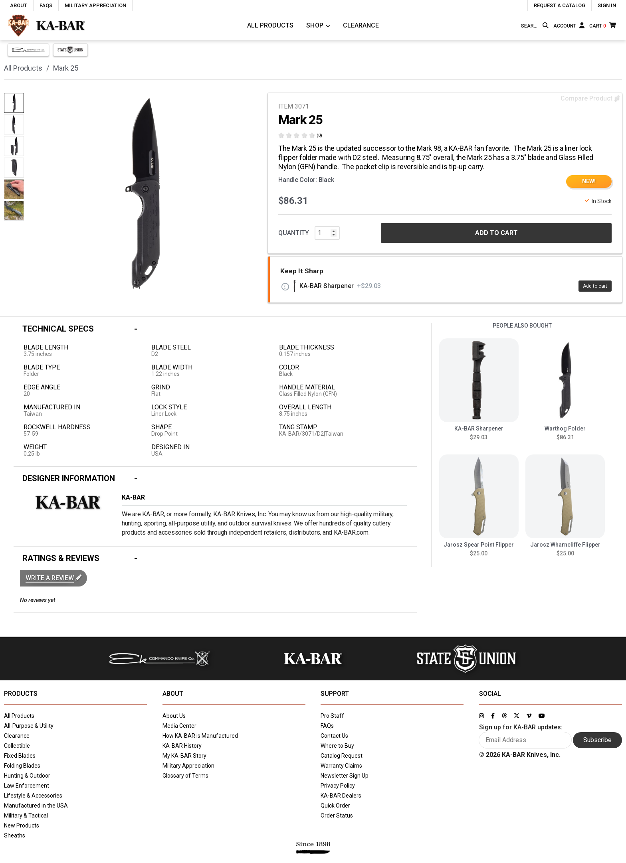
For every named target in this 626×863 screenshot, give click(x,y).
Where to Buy (337, 746)
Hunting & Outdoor (27, 775)
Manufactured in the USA (36, 805)
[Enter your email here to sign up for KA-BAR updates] (525, 740)
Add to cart (595, 286)
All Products (270, 25)
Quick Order (335, 805)
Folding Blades (22, 765)
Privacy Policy (338, 785)
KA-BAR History (182, 746)
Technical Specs (58, 329)
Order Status (337, 815)
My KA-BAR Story (184, 755)
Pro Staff (332, 716)
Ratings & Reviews (60, 558)
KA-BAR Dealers (341, 795)
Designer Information (68, 478)
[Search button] (546, 25)
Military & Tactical (26, 815)
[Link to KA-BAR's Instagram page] (481, 716)
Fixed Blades (20, 755)
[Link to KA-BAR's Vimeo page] (529, 716)
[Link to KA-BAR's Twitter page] (516, 716)
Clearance (361, 25)
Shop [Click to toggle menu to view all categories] (315, 25)
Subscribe (597, 740)
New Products (21, 825)
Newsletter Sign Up (344, 775)
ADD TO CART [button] (496, 233)
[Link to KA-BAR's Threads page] (504, 716)
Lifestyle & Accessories (33, 795)
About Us (174, 716)
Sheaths (14, 835)
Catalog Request (342, 755)
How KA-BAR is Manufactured (200, 736)
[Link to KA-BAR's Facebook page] (493, 716)
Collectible (17, 746)
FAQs (327, 726)
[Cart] (602, 25)
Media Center (179, 726)
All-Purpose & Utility (28, 726)
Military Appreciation (188, 765)
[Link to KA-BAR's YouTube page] (542, 716)
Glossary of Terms (185, 775)
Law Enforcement (26, 785)
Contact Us (334, 736)
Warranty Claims (341, 765)
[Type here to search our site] (530, 26)
